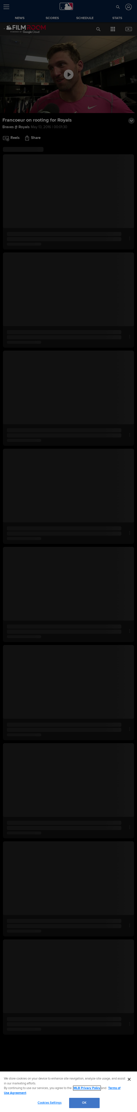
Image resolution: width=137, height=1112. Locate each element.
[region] (68, 1091)
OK (84, 1103)
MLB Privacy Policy (87, 1088)
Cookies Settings (50, 1103)
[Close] (129, 1079)
